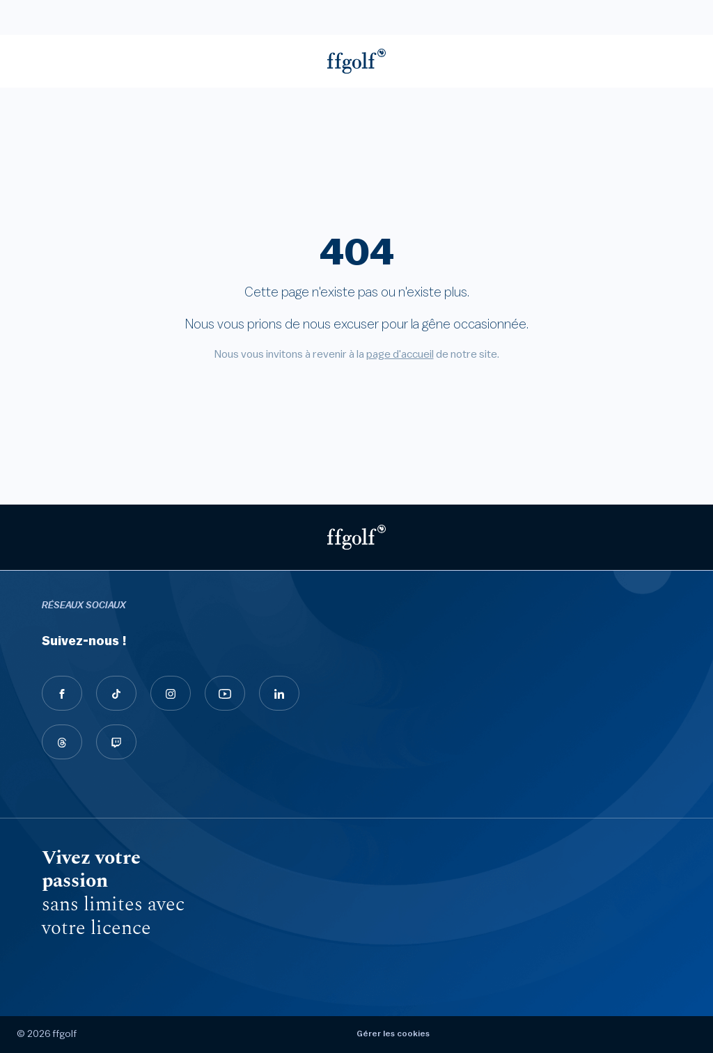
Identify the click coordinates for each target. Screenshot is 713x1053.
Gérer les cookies (393, 1033)
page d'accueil (400, 354)
